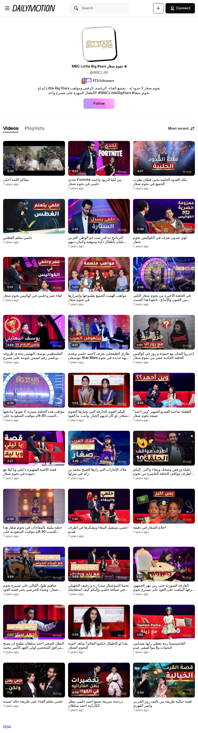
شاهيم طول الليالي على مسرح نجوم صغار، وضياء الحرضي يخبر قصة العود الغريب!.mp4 (30, 588)
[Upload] (158, 8)
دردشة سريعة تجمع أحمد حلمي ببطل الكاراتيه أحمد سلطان (95, 704)
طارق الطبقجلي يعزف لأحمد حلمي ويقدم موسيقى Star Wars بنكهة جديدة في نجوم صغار (99, 356)
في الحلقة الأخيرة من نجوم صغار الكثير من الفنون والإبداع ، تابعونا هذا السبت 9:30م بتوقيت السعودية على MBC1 (162, 298)
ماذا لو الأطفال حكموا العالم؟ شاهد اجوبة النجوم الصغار (98, 646)
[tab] (11, 128)
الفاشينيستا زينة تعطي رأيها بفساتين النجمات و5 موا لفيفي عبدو (159, 646)
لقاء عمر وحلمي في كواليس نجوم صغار (32, 296)
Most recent (181, 128)
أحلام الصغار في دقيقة (149, 528)
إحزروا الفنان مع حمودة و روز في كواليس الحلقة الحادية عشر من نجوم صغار (163, 356)
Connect (180, 8)
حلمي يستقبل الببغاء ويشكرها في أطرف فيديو (98, 530)
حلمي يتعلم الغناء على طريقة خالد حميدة (33, 702)
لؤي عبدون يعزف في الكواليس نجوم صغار (160, 240)
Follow (99, 103)
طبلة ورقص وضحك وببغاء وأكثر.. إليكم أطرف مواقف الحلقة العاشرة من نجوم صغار (162, 472)
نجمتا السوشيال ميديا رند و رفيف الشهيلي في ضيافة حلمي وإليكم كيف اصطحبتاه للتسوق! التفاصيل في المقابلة (98, 588)
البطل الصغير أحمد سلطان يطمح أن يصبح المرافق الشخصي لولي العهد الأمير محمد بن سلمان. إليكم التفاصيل (33, 646)
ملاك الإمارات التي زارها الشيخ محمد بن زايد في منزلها (97, 472)
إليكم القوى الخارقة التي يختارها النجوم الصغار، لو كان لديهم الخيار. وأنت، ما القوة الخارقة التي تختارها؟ (98, 414)
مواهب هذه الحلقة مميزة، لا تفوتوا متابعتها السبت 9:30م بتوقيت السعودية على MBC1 (33, 414)
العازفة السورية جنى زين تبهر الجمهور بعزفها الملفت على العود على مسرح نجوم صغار (164, 588)
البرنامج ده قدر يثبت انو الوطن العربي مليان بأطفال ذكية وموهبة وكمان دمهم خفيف (96, 240)
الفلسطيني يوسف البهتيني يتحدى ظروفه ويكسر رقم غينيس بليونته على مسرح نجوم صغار (33, 356)
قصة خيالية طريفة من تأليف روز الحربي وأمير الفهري (162, 704)
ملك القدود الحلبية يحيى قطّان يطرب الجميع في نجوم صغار (160, 182)
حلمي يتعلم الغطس (17, 238)
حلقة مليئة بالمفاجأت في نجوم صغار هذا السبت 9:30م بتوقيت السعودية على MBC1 (32, 530)
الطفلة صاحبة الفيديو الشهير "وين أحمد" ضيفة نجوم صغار (162, 414)
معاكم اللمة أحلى (16, 180)
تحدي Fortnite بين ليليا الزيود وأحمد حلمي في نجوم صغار (95, 182)
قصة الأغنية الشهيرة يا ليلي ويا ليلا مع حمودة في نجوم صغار (29, 472)
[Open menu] (7, 8)
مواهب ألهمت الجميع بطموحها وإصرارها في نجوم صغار (97, 298)
